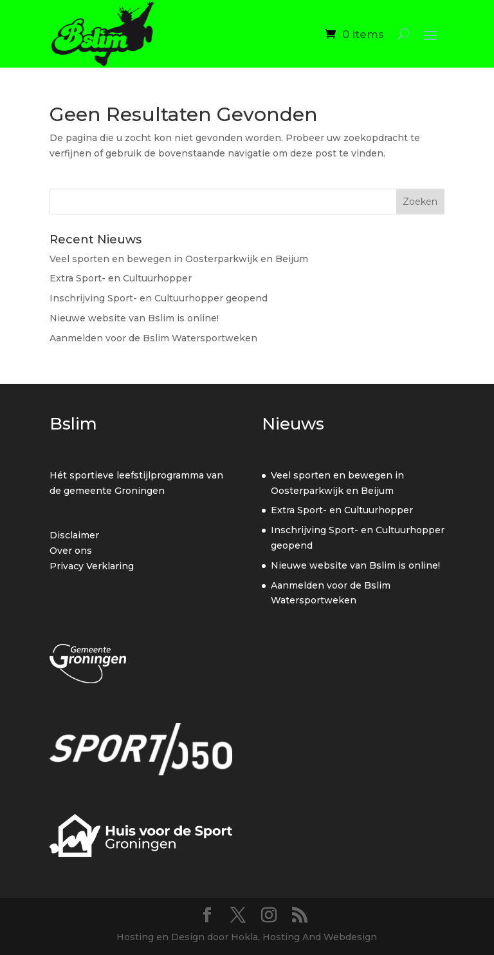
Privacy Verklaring (92, 566)
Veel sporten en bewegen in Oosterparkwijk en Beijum (179, 259)
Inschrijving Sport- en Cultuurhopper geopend (159, 298)
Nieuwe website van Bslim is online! (134, 318)
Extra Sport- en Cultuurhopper (121, 278)
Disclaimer (74, 535)
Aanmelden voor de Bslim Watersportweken (153, 338)
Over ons (71, 550)
